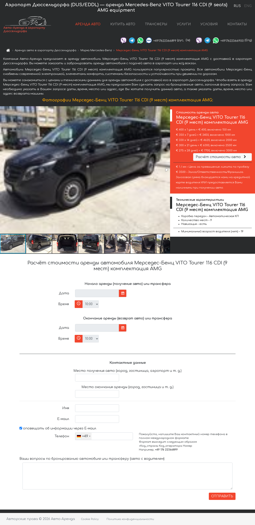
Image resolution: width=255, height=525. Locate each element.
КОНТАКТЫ (237, 24)
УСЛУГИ (184, 24)
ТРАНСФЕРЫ (156, 24)
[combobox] (83, 436)
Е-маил (63, 419)
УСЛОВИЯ (209, 24)
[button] (166, 170)
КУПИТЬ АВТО (122, 24)
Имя (65, 408)
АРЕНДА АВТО (88, 24)
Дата (64, 293)
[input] (97, 293)
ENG (247, 6)
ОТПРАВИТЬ (222, 496)
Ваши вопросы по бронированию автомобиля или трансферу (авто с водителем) (91, 459)
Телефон (62, 436)
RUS (237, 6)
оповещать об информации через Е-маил (57, 428)
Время (63, 304)
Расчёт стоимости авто (221, 157)
